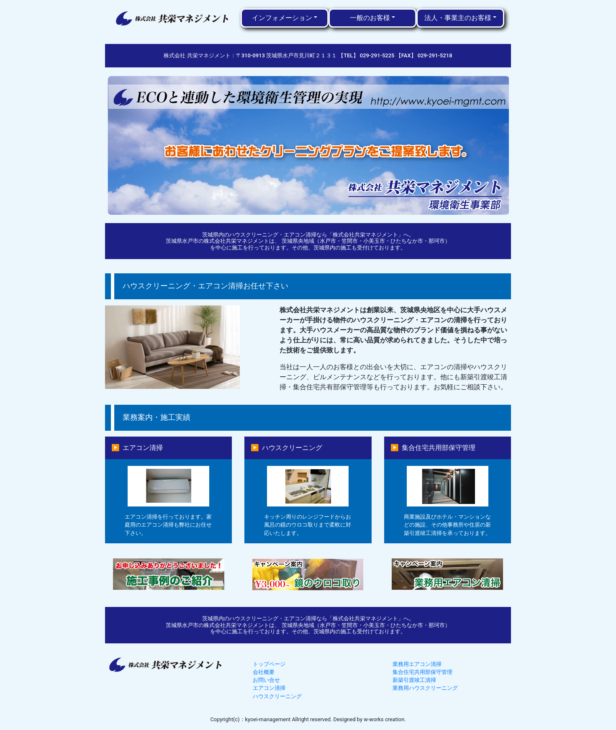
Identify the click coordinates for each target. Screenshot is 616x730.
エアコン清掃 (269, 688)
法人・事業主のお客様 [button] (457, 18)
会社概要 (264, 672)
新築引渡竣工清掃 (414, 680)
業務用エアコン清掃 (417, 664)
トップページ (269, 664)
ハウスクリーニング (277, 696)
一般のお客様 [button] (370, 18)
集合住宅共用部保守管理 (422, 672)
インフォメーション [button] (282, 18)
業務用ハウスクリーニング (425, 688)
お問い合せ (266, 680)
